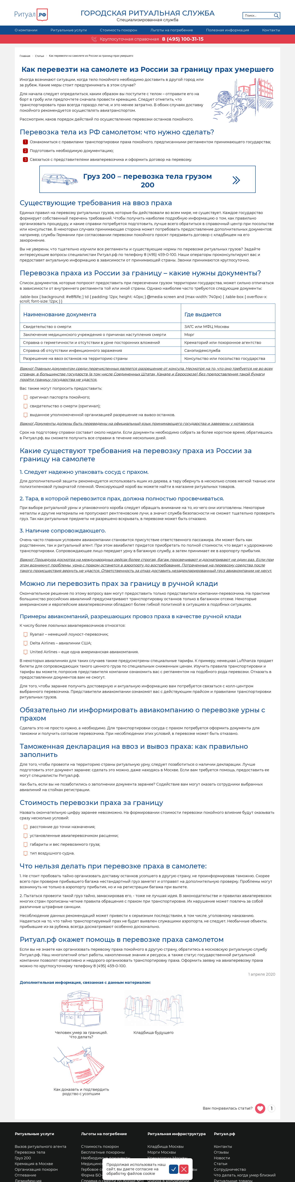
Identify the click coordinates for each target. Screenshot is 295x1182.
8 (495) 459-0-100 (160, 254)
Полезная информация (227, 30)
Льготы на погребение (171, 30)
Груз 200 (23, 1105)
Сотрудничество (230, 1117)
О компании (26, 30)
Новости (222, 1105)
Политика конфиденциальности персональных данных (68, 1173)
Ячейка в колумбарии (168, 1128)
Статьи (220, 1111)
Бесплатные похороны (103, 1100)
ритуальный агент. (76, 545)
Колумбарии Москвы (167, 1111)
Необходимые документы (105, 1105)
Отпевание (25, 1123)
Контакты (271, 30)
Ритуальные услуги (68, 30)
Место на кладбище (167, 1123)
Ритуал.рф (224, 1081)
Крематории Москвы (167, 1105)
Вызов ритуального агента (40, 1094)
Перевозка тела (30, 1100)
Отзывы (221, 1100)
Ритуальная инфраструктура (177, 1081)
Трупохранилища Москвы (172, 1117)
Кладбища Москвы (166, 1094)
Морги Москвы (162, 1100)
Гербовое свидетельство (105, 1117)
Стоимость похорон (118, 30)
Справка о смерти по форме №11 (112, 1128)
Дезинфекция (28, 1128)
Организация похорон (36, 1117)
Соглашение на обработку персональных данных (62, 1177)
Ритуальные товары (233, 1128)
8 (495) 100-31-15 (183, 39)
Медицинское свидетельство (109, 1111)
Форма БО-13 (93, 1123)
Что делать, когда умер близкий (245, 1123)
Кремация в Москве (34, 1111)
